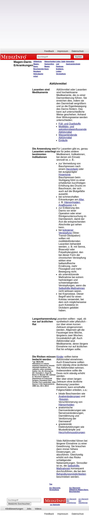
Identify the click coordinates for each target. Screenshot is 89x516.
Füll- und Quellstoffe (70, 123)
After (81, 199)
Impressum (62, 51)
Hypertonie (65, 174)
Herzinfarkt (72, 169)
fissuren (63, 399)
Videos (38, 509)
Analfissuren (65, 205)
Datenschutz (78, 51)
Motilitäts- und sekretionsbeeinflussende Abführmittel (73, 129)
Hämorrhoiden (50, 61)
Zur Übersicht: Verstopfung (55, 489)
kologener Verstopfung (66, 231)
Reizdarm (37, 71)
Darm (46, 69)
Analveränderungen (69, 396)
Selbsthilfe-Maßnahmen (72, 288)
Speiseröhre (49, 64)
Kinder (60, 356)
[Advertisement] (29, 24)
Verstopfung (61, 74)
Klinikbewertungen (14, 509)
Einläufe (63, 140)
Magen (47, 66)
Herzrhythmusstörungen (72, 432)
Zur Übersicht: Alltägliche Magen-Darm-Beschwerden (79, 489)
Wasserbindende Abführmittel (68, 136)
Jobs (29, 509)
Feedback (49, 51)
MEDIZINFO (14, 57)
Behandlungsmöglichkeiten (71, 474)
